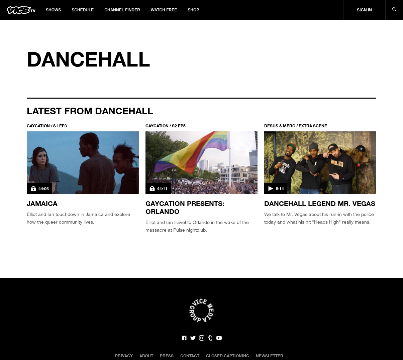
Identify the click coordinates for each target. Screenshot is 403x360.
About (146, 355)
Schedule (83, 10)
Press (167, 355)
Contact (189, 355)
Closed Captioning (227, 355)
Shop (193, 10)
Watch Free (164, 10)
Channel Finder (122, 10)
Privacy (124, 355)
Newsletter (269, 355)
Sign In (364, 10)
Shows (53, 10)
